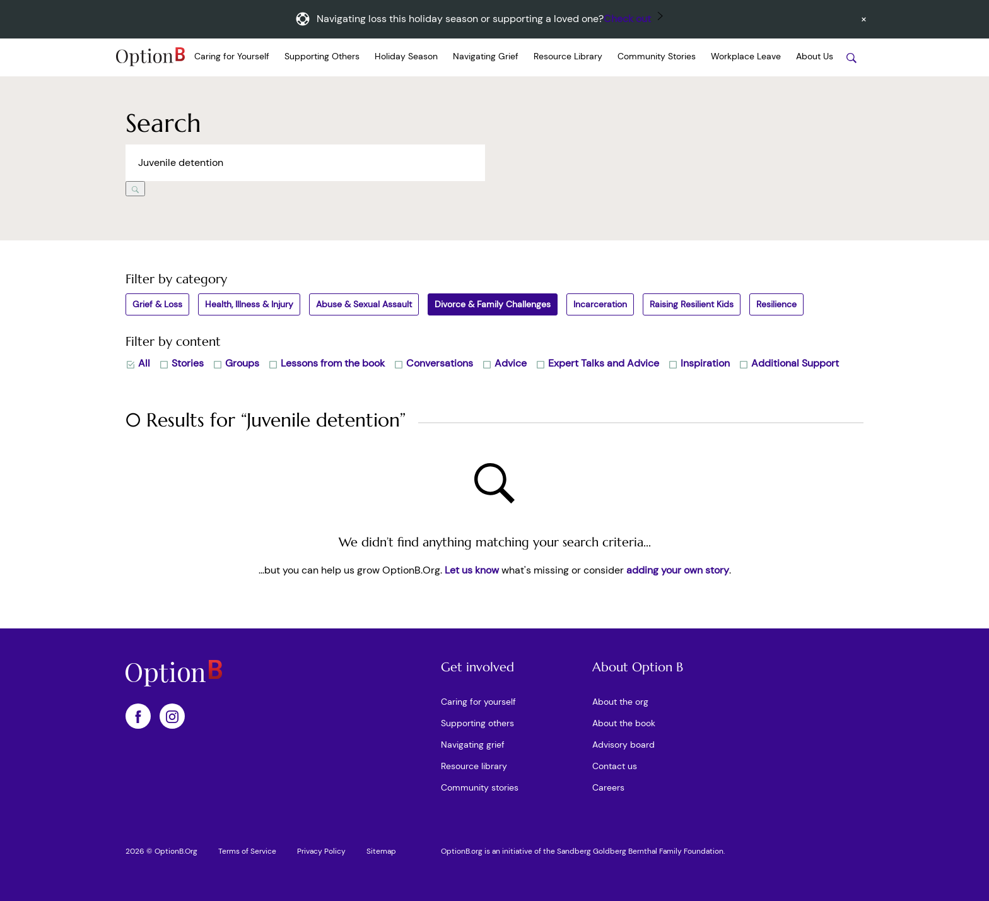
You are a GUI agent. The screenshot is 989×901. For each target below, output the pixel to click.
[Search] (135, 188)
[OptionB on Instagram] (172, 716)
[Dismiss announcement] (864, 19)
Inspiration (699, 363)
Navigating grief (473, 744)
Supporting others (477, 723)
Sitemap (381, 851)
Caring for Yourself (231, 56)
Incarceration (600, 304)
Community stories (479, 787)
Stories (181, 363)
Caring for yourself (478, 701)
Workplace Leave (746, 56)
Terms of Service (247, 851)
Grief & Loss (157, 304)
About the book (623, 723)
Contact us (614, 766)
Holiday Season (406, 56)
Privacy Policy (321, 851)
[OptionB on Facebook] (138, 716)
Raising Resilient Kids (692, 304)
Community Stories (656, 56)
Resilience (776, 304)
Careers (608, 787)
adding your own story (677, 570)
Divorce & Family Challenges (493, 304)
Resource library (474, 766)
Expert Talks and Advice (597, 363)
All (138, 363)
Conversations (433, 363)
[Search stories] (851, 57)
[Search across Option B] (305, 162)
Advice (504, 363)
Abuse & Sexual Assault (364, 304)
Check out (627, 18)
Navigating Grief (485, 56)
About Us (814, 56)
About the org (620, 701)
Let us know (472, 570)
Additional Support (789, 363)
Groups (236, 363)
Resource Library (568, 56)
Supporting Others (322, 56)
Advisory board (623, 744)
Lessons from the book (326, 363)
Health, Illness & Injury (249, 304)
